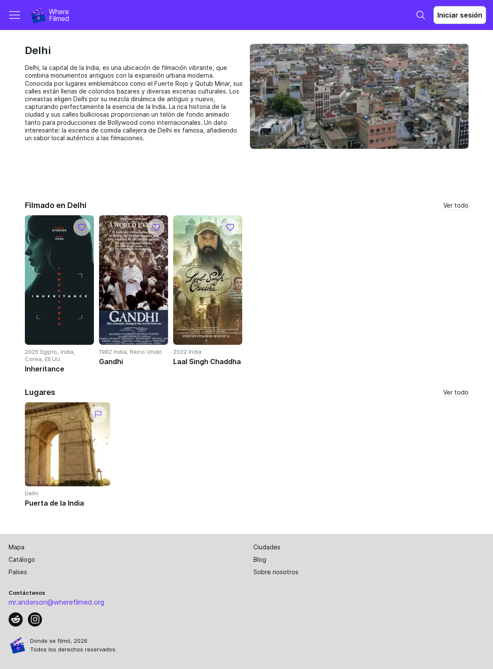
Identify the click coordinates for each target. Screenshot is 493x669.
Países (18, 572)
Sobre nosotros (275, 572)
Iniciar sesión (459, 15)
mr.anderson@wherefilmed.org (56, 602)
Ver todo (456, 205)
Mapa (16, 547)
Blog (259, 559)
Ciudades (266, 547)
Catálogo (22, 559)
